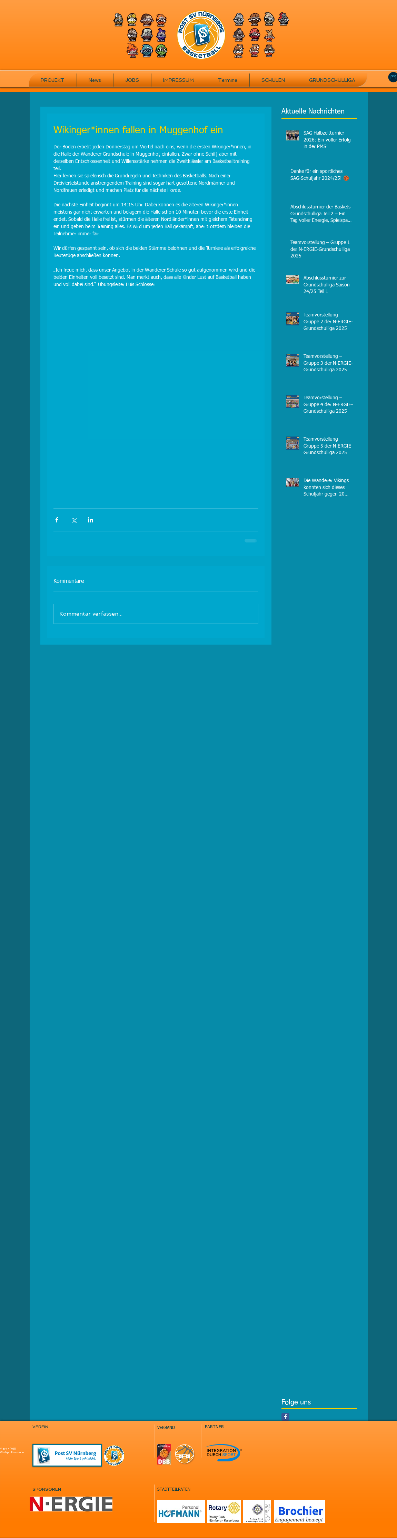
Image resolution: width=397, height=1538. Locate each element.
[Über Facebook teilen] (56, 520)
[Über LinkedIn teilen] (90, 520)
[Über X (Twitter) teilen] (73, 520)
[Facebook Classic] (285, 1417)
